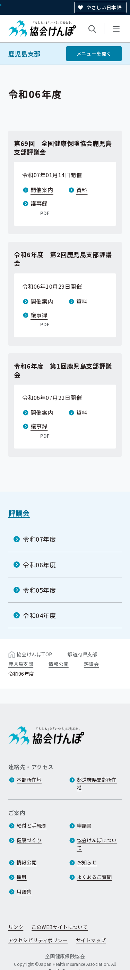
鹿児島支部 (24, 53)
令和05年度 (39, 589)
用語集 (24, 891)
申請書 (84, 825)
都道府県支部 (82, 654)
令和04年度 (39, 615)
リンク (15, 926)
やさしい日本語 (103, 7)
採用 (22, 876)
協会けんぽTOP (34, 654)
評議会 (19, 513)
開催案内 (42, 190)
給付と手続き (32, 825)
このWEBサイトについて (60, 926)
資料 (82, 190)
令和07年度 (39, 538)
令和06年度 (39, 564)
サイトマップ (91, 940)
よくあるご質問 (94, 876)
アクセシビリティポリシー (38, 940)
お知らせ (87, 862)
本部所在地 (29, 779)
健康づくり (29, 840)
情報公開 (59, 663)
